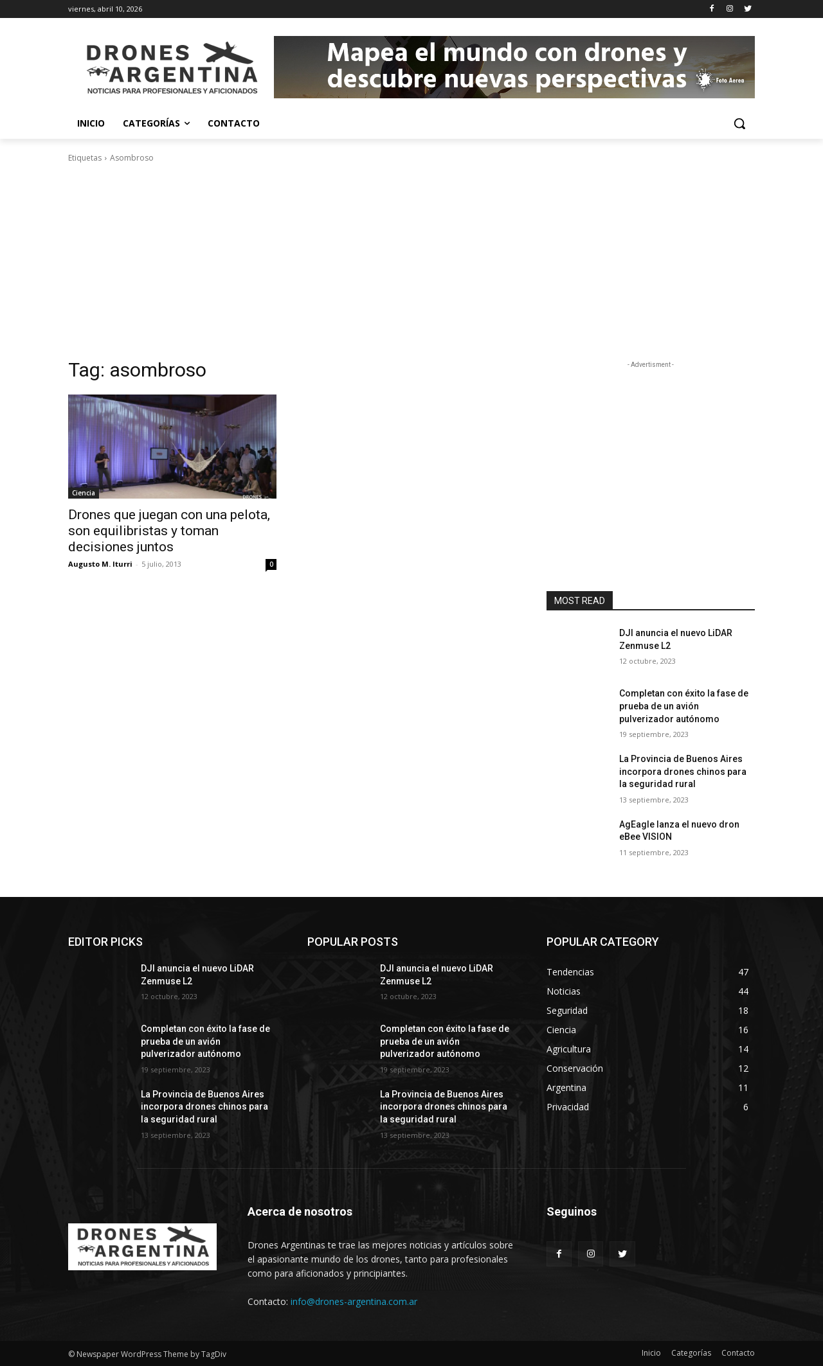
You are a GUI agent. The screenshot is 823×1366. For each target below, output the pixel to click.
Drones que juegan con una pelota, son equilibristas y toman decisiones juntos (169, 530)
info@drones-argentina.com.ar (354, 1301)
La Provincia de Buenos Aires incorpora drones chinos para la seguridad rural (682, 771)
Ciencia (83, 492)
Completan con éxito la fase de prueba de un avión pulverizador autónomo (683, 705)
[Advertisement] (411, 261)
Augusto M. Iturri (100, 564)
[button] (739, 123)
